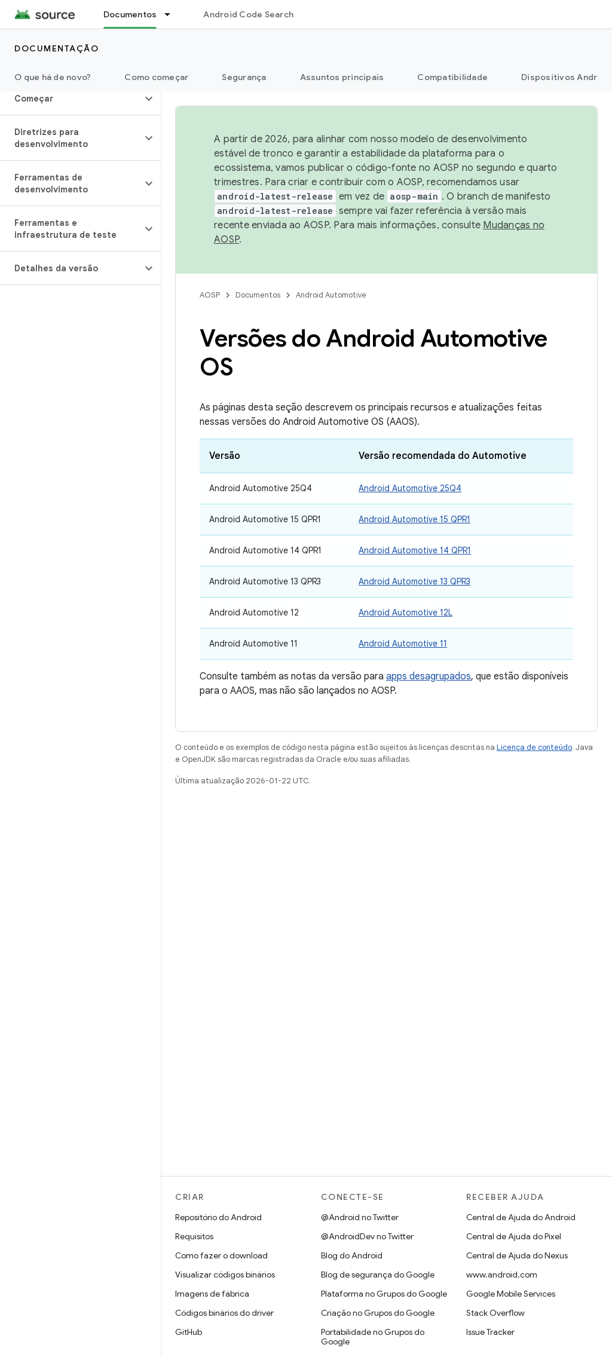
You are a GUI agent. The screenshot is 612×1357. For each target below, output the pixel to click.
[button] (71, 98)
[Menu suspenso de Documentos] (173, 14)
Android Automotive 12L (405, 612)
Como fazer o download (221, 1255)
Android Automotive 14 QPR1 (415, 550)
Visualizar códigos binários (225, 1274)
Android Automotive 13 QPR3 (414, 581)
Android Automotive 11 (403, 643)
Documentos (257, 295)
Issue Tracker (490, 1332)
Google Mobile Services (510, 1293)
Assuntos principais (342, 77)
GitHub (188, 1332)
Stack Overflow (495, 1312)
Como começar (156, 77)
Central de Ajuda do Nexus (517, 1255)
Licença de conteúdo (534, 747)
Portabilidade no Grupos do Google (372, 1337)
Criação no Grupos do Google (377, 1312)
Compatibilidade (452, 77)
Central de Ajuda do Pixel (513, 1236)
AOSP (210, 295)
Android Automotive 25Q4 (410, 488)
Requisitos (194, 1236)
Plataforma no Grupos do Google (384, 1293)
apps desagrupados (428, 676)
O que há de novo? (52, 77)
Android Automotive (331, 295)
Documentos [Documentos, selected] (130, 14)
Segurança (244, 77)
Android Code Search (248, 14)
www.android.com (501, 1274)
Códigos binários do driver (224, 1312)
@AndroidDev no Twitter (367, 1236)
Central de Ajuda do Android (521, 1217)
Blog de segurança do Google (377, 1274)
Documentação (56, 48)
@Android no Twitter (360, 1217)
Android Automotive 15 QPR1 (414, 519)
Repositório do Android (218, 1217)
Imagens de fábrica (212, 1293)
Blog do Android (351, 1255)
